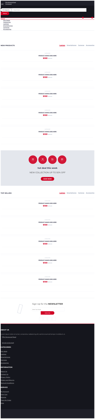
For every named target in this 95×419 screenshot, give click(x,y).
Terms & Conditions (7, 383)
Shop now (47, 179)
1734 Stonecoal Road (9, 337)
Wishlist (3, 397)
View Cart (4, 394)
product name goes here (47, 74)
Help (2, 403)
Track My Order (6, 400)
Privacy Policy (5, 377)
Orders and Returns (7, 380)
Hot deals (4, 351)
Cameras (81, 193)
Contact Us (4, 374)
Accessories (90, 193)
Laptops (62, 193)
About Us (4, 371)
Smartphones (71, 193)
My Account (5, 391)
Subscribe (47, 313)
